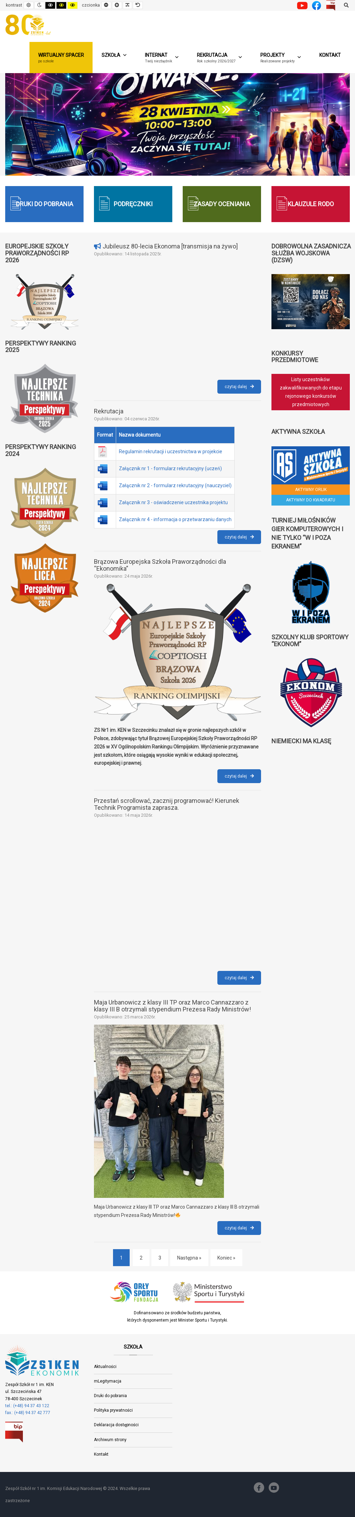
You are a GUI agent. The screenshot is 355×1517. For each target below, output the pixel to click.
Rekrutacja (108, 411)
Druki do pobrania (110, 1395)
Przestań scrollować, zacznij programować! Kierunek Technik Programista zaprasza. (166, 804)
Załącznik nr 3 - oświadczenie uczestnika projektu (173, 502)
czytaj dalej (243, 388)
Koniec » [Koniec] (226, 1258)
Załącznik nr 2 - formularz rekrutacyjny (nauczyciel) (175, 485)
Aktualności (105, 1366)
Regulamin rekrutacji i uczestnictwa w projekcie (170, 451)
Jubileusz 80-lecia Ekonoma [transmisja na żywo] (170, 246)
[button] (219, 57)
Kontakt (330, 55)
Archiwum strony (110, 1439)
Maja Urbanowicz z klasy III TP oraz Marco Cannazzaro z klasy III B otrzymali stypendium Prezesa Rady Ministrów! (172, 1006)
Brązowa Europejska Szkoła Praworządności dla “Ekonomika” (160, 565)
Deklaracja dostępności (116, 1424)
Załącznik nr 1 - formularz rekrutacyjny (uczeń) (170, 468)
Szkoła (114, 55)
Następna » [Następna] (189, 1258)
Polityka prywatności (113, 1410)
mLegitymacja (107, 1381)
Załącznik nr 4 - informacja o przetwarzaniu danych (175, 519)
